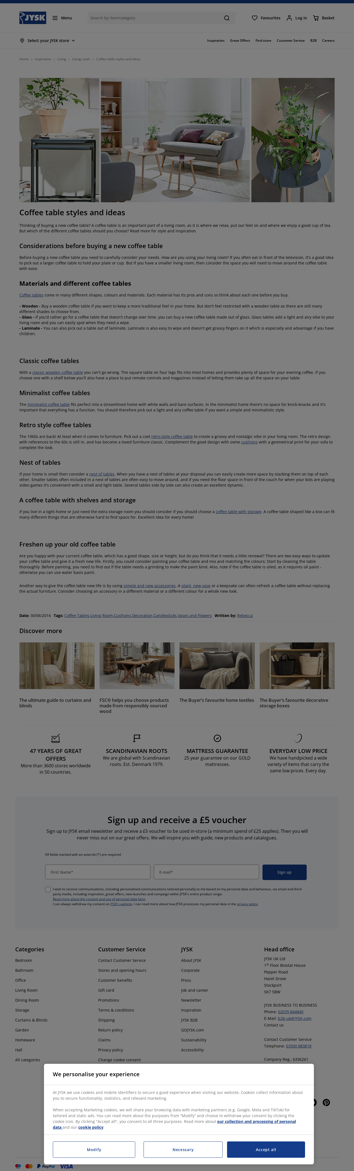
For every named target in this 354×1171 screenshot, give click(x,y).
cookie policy (90, 1127)
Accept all (266, 1149)
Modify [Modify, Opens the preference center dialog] (94, 1149)
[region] (179, 1114)
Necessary (183, 1149)
